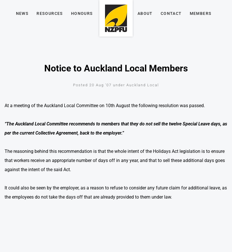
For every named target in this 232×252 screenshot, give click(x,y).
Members (201, 13)
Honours (82, 13)
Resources (50, 13)
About (145, 13)
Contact (171, 13)
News (22, 13)
